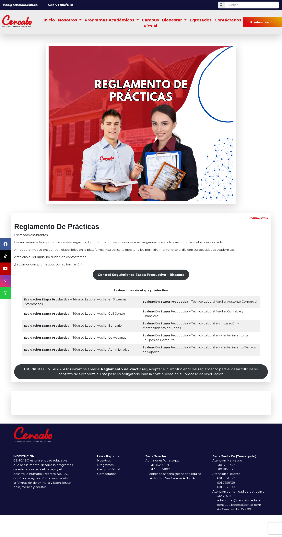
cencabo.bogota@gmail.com (239, 505)
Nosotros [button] (68, 20)
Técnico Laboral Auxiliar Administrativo (76, 349)
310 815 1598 (226, 469)
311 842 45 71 (159, 465)
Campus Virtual (150, 23)
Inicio (49, 20)
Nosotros (104, 460)
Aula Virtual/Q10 (60, 5)
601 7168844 (226, 487)
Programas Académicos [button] (110, 20)
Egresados (201, 20)
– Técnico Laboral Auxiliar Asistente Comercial (200, 301)
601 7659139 (226, 482)
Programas (105, 465)
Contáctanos (106, 474)
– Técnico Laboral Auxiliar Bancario (73, 325)
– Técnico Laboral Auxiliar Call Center (74, 313)
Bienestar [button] (172, 20)
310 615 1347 (226, 465)
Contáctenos (228, 20)
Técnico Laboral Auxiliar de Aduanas (75, 337)
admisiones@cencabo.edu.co (239, 500)
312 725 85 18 (226, 496)
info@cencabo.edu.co (20, 5)
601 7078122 (226, 478)
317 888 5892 (160, 469)
